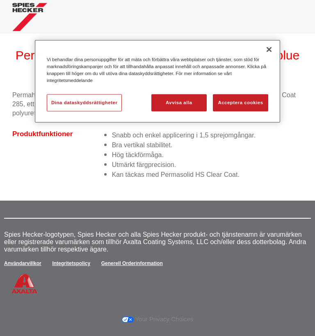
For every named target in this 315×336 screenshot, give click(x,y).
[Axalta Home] (29, 23)
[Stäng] (269, 49)
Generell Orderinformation (132, 263)
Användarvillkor (22, 263)
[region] (157, 81)
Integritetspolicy (71, 263)
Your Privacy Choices (158, 318)
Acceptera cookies (240, 102)
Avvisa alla (179, 102)
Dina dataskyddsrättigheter (84, 102)
